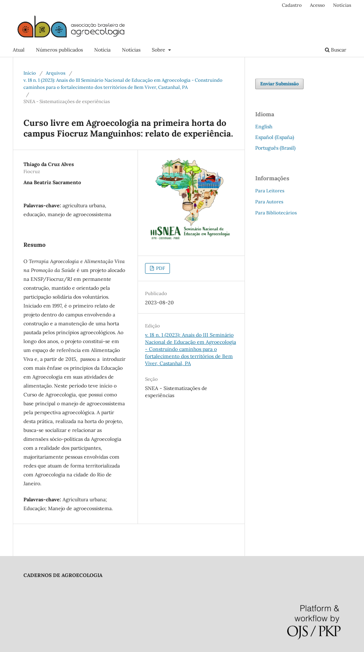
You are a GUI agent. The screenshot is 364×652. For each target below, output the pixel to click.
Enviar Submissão (279, 84)
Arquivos (55, 73)
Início (29, 73)
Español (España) (274, 137)
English (263, 126)
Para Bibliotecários (276, 213)
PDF (160, 268)
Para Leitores (269, 191)
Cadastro (292, 5)
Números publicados (59, 50)
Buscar (335, 50)
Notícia (102, 50)
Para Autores (269, 202)
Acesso (317, 5)
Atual (19, 50)
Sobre (159, 50)
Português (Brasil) (275, 148)
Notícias (131, 50)
